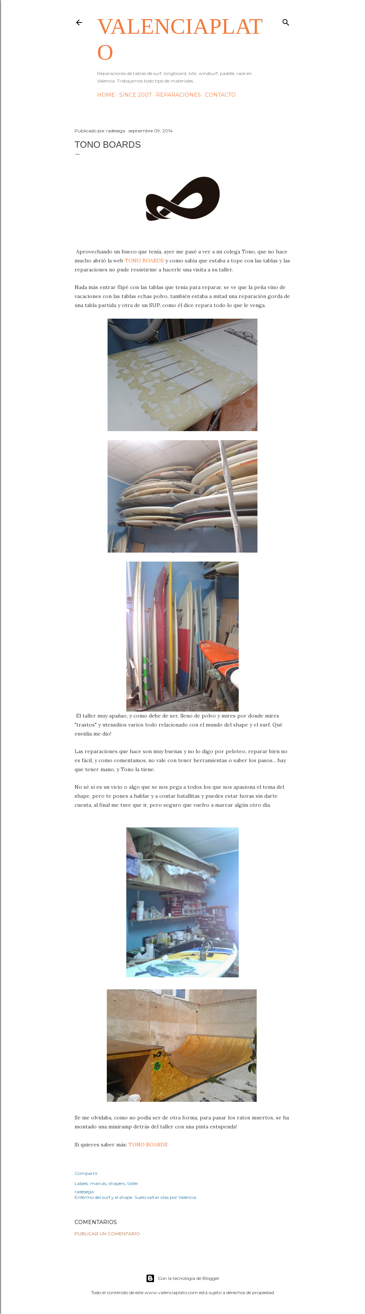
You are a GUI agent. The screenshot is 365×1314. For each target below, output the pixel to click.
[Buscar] (285, 20)
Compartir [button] (86, 1173)
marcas (98, 1183)
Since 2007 (135, 94)
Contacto (220, 94)
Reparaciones (178, 94)
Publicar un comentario (107, 1233)
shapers (117, 1183)
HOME (106, 94)
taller (132, 1183)
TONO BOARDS (144, 260)
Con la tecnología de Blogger (183, 1278)
